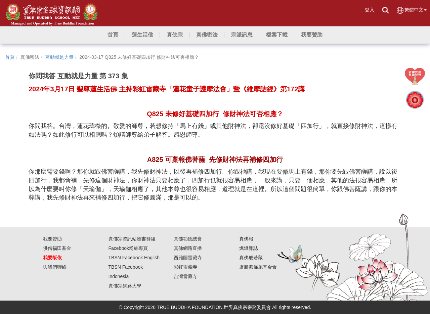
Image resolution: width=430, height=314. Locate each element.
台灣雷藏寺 (185, 276)
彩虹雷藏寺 (185, 267)
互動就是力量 (59, 57)
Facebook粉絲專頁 (128, 248)
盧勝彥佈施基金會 (258, 267)
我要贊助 (52, 238)
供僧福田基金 (57, 248)
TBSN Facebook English (134, 257)
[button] (142, 35)
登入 (369, 9)
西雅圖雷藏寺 (188, 257)
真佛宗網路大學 (125, 285)
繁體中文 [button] (411, 10)
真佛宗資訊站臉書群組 (132, 238)
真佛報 (246, 238)
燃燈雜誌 (248, 248)
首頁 (9, 57)
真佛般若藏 (251, 257)
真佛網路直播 (188, 248)
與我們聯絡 (55, 267)
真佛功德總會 (188, 238)
